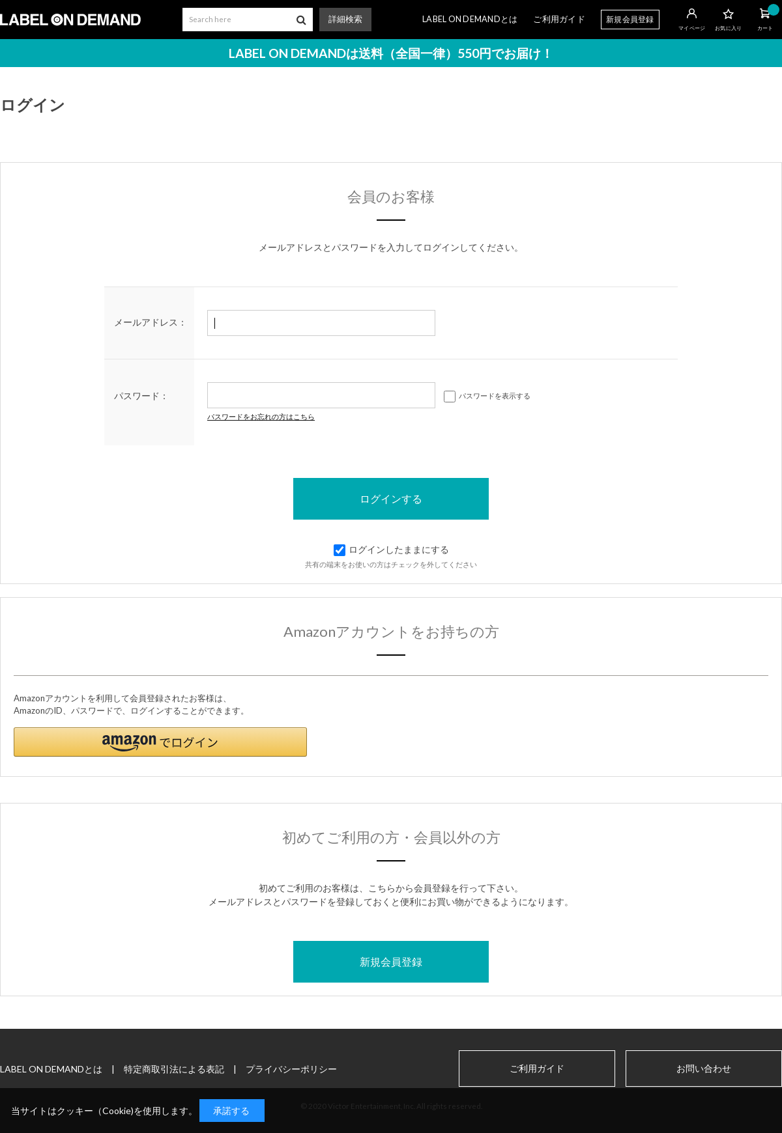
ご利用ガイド (559, 19)
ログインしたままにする (391, 549)
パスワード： (141, 395)
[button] (160, 742)
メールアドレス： (150, 322)
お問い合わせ (703, 1068)
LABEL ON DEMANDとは (469, 19)
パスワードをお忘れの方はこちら (261, 416)
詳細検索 (345, 19)
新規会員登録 (630, 19)
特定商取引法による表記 (174, 1068)
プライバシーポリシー (291, 1068)
